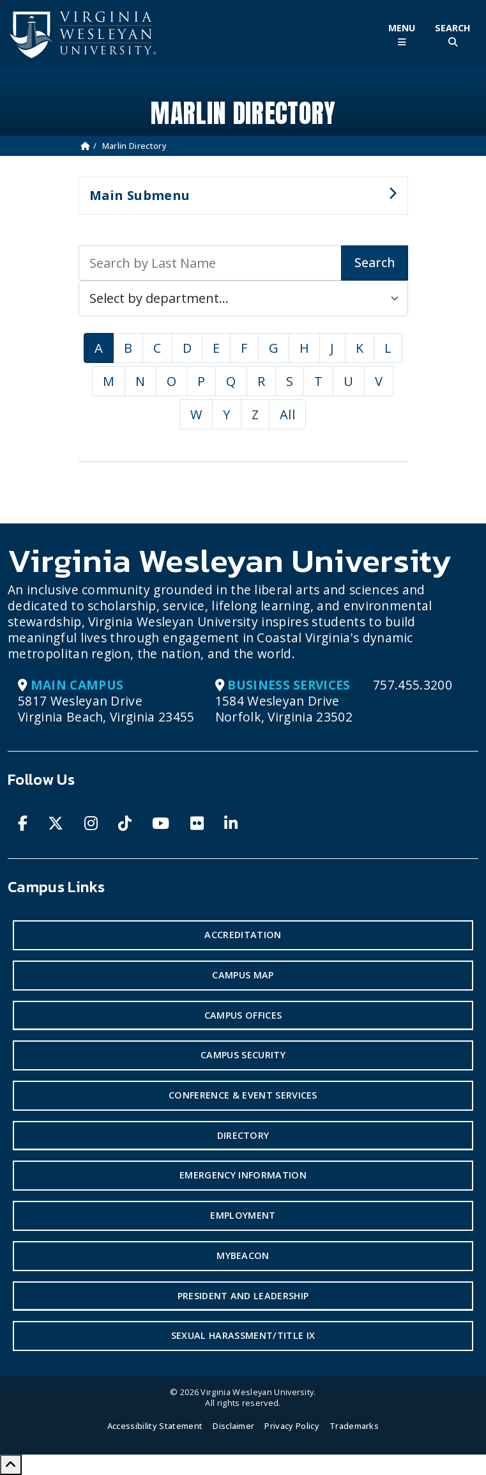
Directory (243, 1135)
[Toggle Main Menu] (401, 35)
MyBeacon (243, 1255)
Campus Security (243, 1055)
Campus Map (242, 975)
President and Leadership (243, 1296)
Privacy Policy (291, 1426)
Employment (242, 1215)
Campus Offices (243, 1015)
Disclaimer (233, 1426)
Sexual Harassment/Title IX (243, 1335)
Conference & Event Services (243, 1095)
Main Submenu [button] (238, 201)
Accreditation (242, 935)
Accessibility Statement (154, 1426)
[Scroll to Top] (11, 1465)
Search (374, 262)
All (287, 414)
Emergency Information (243, 1175)
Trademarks (354, 1426)
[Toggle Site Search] (452, 35)
